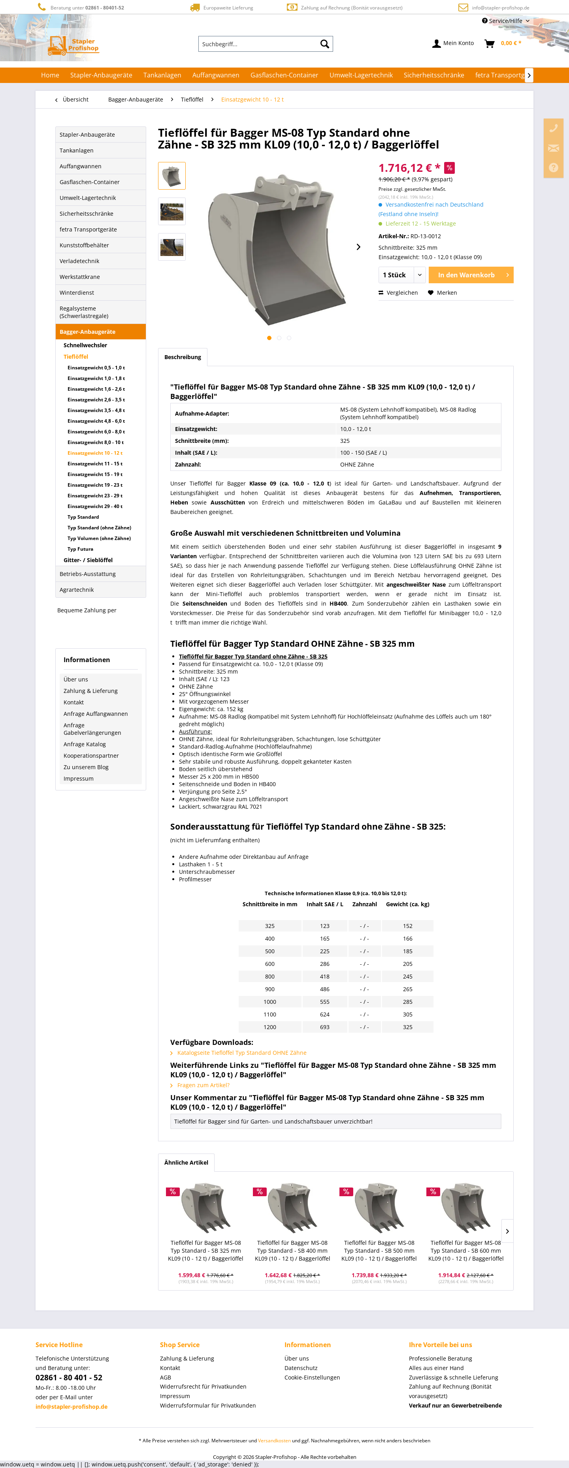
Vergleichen (398, 292)
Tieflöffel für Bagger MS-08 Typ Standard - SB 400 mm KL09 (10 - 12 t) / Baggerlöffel (292, 1250)
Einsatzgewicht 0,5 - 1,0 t (96, 367)
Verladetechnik (79, 261)
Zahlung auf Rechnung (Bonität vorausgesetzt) (344, 7)
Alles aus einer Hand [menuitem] (436, 1368)
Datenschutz (301, 1368)
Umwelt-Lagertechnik (88, 197)
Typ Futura (80, 549)
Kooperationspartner (91, 755)
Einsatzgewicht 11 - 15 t (95, 463)
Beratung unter (80, 7)
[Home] (50, 75)
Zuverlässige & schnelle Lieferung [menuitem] (453, 1377)
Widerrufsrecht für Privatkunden (203, 1386)
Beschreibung (182, 357)
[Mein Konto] (453, 44)
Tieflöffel (76, 356)
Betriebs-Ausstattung (88, 574)
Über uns (76, 679)
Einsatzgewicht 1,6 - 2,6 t (96, 389)
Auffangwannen (81, 166)
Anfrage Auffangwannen (96, 713)
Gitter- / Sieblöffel (88, 560)
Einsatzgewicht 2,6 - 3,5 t (96, 399)
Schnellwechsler (85, 345)
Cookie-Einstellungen (312, 1377)
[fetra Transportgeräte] (508, 75)
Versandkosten (274, 1440)
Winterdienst (77, 292)
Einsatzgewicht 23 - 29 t (95, 495)
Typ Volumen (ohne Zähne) (99, 538)
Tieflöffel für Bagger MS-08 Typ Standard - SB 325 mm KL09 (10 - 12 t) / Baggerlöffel (205, 1250)
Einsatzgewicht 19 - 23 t (95, 485)
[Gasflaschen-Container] (284, 75)
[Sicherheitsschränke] (434, 75)
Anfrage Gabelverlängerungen (92, 728)
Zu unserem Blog (86, 767)
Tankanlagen (77, 150)
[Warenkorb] (503, 44)
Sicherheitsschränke (86, 213)
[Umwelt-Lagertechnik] (361, 75)
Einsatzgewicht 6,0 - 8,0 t (96, 431)
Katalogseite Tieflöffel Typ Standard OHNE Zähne (238, 1052)
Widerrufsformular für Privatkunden (208, 1405)
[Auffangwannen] (216, 75)
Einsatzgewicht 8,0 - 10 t (96, 442)
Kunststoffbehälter (84, 245)
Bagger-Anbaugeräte (87, 331)
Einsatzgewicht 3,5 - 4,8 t (96, 410)
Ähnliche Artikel (186, 1162)
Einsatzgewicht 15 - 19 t (95, 474)
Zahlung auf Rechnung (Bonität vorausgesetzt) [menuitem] (450, 1391)
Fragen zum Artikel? (200, 1085)
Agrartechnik (77, 589)
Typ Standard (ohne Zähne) (99, 527)
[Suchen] (325, 44)
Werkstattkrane (80, 276)
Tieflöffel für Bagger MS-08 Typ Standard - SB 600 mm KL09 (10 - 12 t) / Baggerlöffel (466, 1250)
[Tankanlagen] (162, 75)
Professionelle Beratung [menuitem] (440, 1358)
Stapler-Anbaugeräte (87, 134)
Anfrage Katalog (85, 744)
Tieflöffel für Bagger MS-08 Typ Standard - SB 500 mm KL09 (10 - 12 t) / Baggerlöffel (379, 1250)
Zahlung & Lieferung (91, 690)
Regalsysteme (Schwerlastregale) (84, 312)
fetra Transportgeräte (88, 229)
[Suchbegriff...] (265, 44)
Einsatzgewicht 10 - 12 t (95, 453)
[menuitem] (265, 44)
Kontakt (74, 702)
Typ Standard (83, 517)
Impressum (79, 778)
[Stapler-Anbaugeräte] (101, 75)
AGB (165, 1377)
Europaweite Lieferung (220, 7)
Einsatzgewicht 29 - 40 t (95, 506)
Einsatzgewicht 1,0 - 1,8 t (96, 378)
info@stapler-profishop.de (500, 7)
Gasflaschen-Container (90, 182)
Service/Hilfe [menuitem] (503, 20)
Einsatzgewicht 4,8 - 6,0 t (96, 421)
